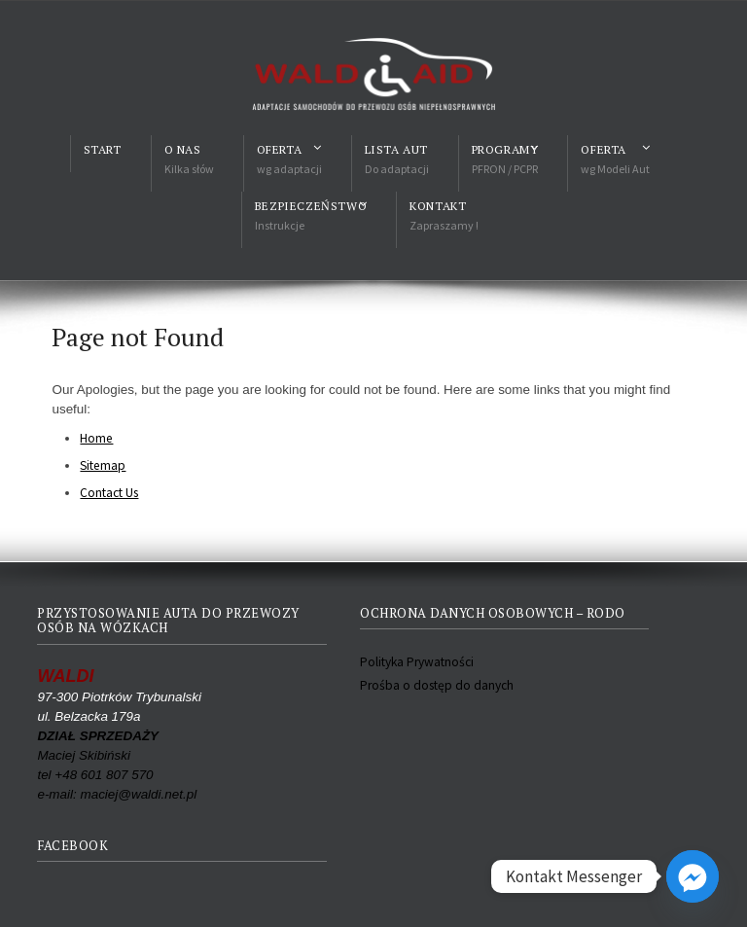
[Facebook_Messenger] (692, 876)
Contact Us (109, 492)
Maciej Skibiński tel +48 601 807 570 (98, 755)
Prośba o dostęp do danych (437, 685)
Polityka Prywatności (417, 662)
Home (96, 438)
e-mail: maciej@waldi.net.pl (116, 794)
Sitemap (102, 465)
